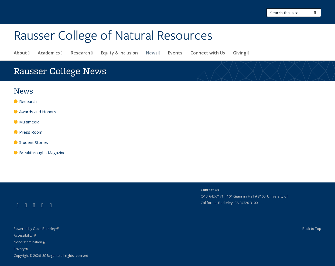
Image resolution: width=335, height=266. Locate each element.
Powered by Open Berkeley (36, 228)
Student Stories (33, 142)
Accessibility (25, 235)
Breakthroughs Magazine (42, 152)
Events (175, 53)
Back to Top (311, 228)
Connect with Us (207, 53)
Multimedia (29, 122)
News (153, 53)
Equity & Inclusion (119, 53)
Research (82, 53)
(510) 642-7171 (212, 196)
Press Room (30, 132)
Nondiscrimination (29, 242)
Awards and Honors (37, 111)
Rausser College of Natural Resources (113, 36)
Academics (50, 53)
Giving (241, 53)
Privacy (21, 249)
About (22, 53)
